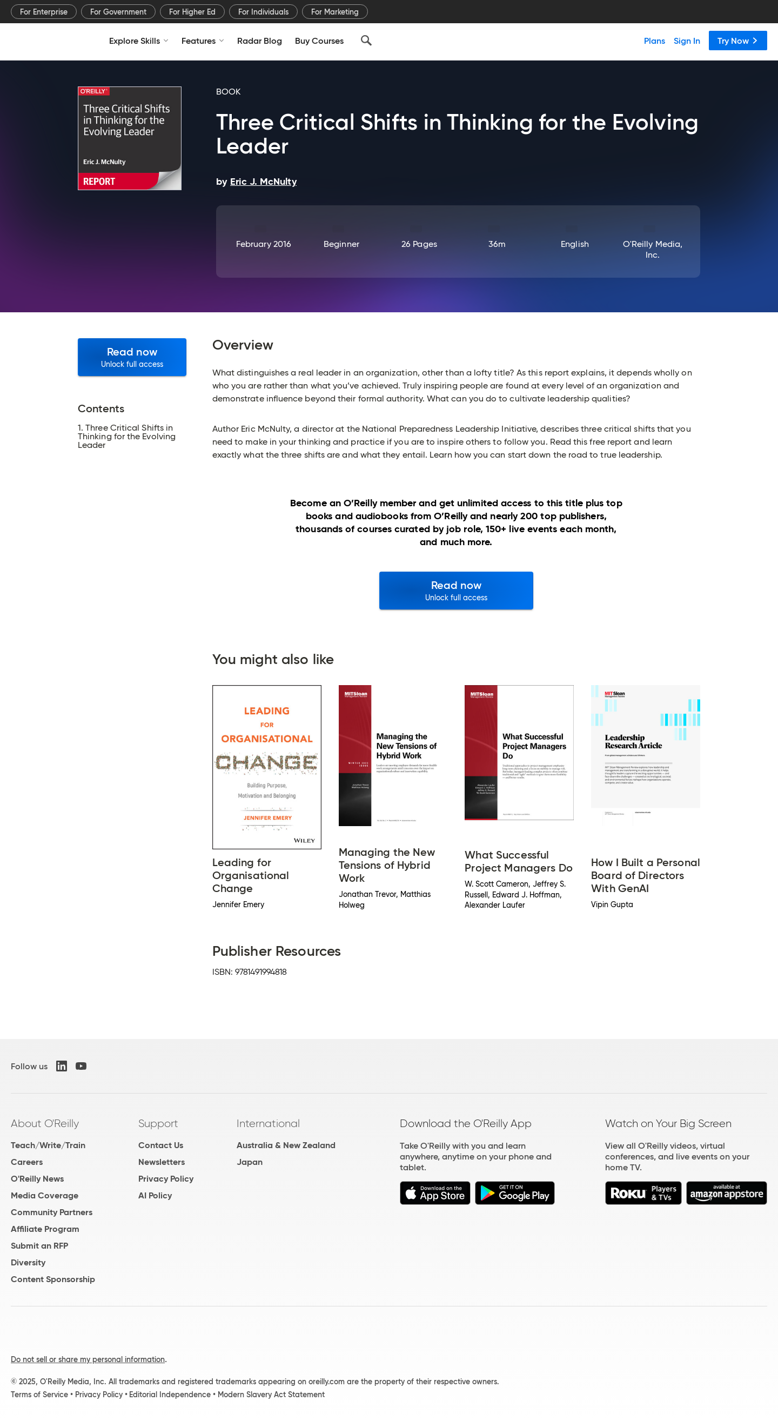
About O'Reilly (45, 1123)
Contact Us (160, 1145)
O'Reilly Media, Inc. (652, 249)
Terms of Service (39, 1394)
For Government (118, 12)
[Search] (366, 40)
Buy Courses (319, 40)
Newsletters (161, 1162)
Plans (654, 40)
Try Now (738, 40)
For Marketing (335, 12)
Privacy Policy (165, 1178)
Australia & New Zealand (286, 1145)
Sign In (687, 40)
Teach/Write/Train (48, 1145)
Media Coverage (44, 1195)
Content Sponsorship (53, 1279)
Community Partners (51, 1212)
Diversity (28, 1262)
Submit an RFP (39, 1245)
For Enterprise (44, 12)
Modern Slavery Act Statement (271, 1394)
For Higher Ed (192, 12)
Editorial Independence (170, 1394)
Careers (27, 1162)
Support (158, 1123)
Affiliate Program (45, 1229)
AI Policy (155, 1195)
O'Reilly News (37, 1178)
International (268, 1123)
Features (203, 40)
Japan (250, 1162)
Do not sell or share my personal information (88, 1359)
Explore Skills (139, 40)
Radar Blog (259, 40)
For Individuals (263, 12)
